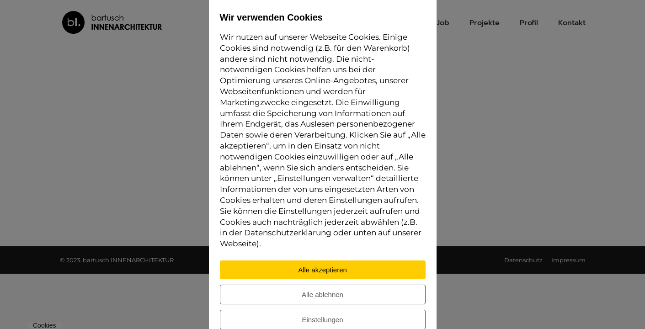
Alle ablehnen (322, 294)
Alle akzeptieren (322, 270)
